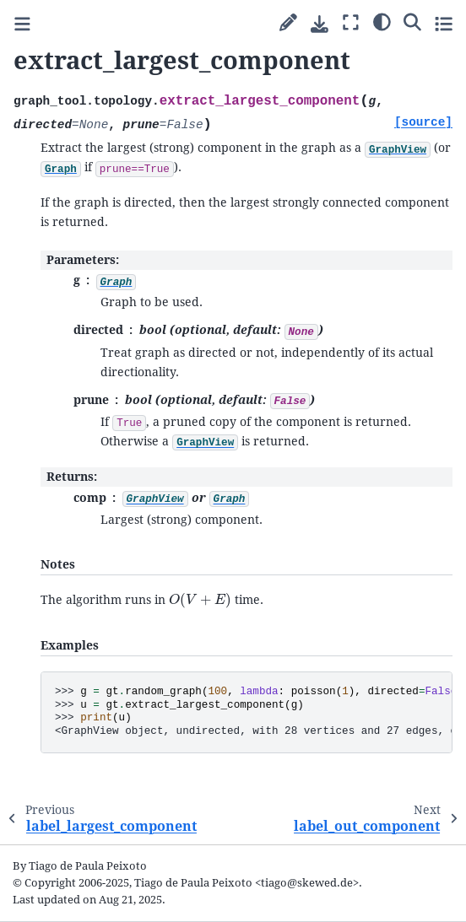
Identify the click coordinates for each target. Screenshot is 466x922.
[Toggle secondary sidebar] (443, 23)
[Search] (412, 21)
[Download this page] (319, 24)
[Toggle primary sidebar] (22, 24)
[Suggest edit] (288, 23)
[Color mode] (382, 21)
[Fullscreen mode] (350, 23)
